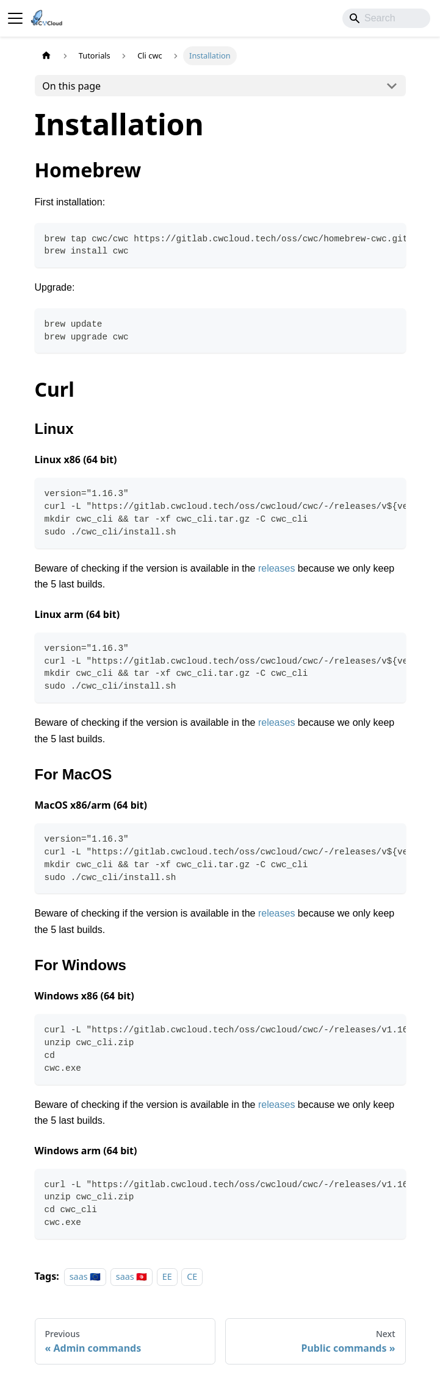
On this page (71, 86)
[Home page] (46, 55)
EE (167, 1276)
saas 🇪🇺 (85, 1276)
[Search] (386, 18)
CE (192, 1276)
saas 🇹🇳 (132, 1276)
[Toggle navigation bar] (15, 18)
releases (276, 568)
